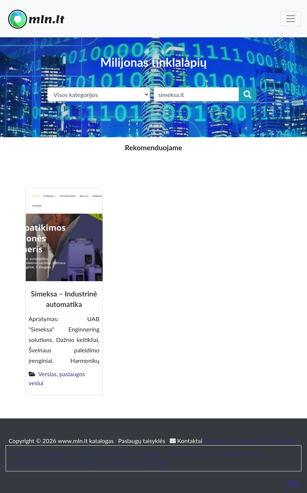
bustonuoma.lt (186, 453)
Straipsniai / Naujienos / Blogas (122, 453)
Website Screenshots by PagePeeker (251, 440)
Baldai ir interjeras (79, 462)
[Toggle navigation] (290, 18)
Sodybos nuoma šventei (139, 462)
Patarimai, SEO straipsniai (43, 453)
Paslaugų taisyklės (142, 440)
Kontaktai (187, 440)
